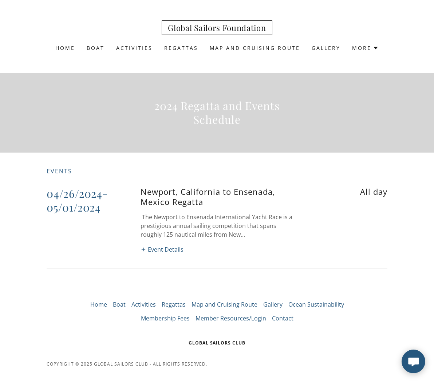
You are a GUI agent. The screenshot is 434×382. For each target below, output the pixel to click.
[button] (365, 48)
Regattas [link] (181, 47)
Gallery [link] (326, 47)
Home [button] (98, 304)
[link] (217, 29)
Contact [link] (282, 318)
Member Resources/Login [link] (231, 318)
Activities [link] (134, 47)
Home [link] (65, 47)
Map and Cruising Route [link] (255, 47)
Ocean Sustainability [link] (316, 304)
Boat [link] (95, 47)
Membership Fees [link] (165, 318)
